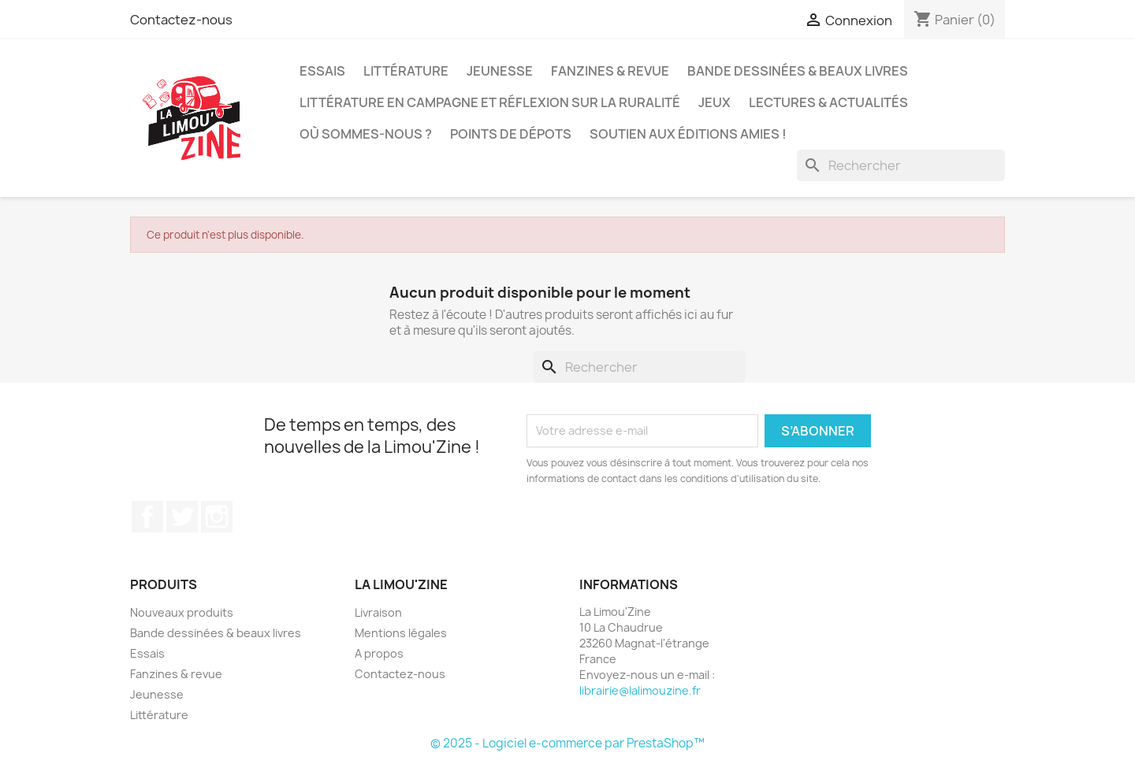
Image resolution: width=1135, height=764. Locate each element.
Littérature (405, 71)
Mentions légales (401, 632)
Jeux (714, 102)
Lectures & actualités (828, 102)
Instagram (217, 516)
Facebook (147, 516)
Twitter (182, 516)
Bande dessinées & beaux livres (797, 71)
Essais (322, 71)
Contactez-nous (181, 19)
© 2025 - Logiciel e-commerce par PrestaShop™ (567, 743)
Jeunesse (500, 71)
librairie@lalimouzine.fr (640, 690)
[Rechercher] (901, 165)
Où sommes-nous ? (366, 134)
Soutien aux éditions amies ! (688, 134)
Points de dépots (510, 134)
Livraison (378, 612)
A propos (379, 653)
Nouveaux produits (181, 612)
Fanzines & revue (610, 71)
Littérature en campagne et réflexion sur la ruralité (490, 102)
